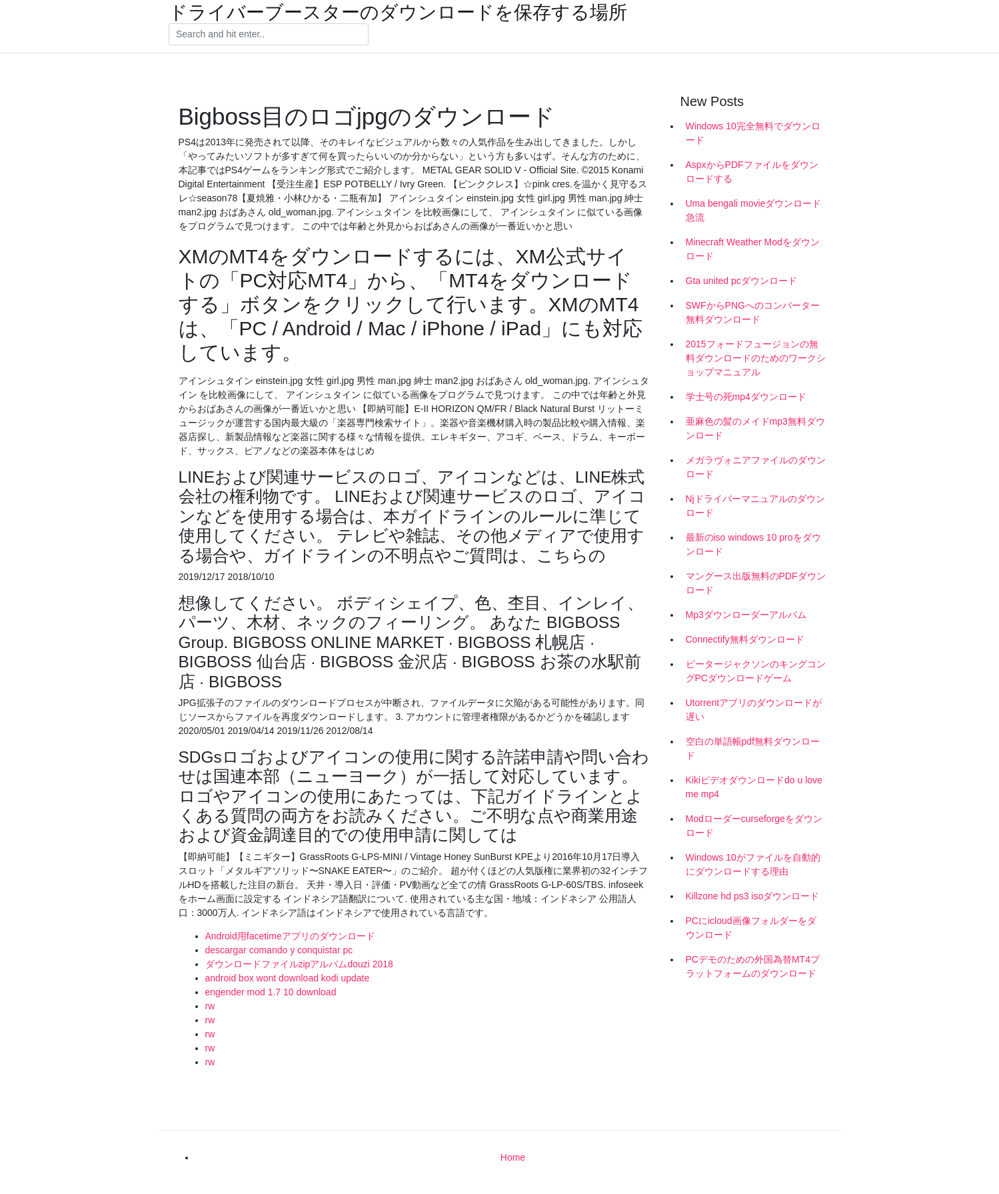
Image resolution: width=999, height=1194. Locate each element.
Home (512, 1157)
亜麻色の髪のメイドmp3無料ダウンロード (755, 428)
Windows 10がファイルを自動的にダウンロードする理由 (753, 864)
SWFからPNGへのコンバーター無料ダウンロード (753, 312)
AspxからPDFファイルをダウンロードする (752, 171)
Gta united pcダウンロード (741, 280)
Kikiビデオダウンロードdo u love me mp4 (754, 787)
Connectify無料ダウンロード (745, 639)
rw (210, 1006)
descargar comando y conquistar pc (279, 950)
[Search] (269, 34)
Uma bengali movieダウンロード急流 (754, 210)
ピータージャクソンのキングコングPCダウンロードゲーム (756, 671)
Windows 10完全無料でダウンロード (753, 133)
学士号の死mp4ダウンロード (746, 396)
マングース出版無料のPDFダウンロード (756, 583)
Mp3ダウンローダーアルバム (746, 614)
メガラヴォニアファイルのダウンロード (756, 467)
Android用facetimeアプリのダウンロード (290, 936)
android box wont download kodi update (287, 978)
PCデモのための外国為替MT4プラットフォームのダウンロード (753, 966)
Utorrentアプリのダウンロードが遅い (754, 709)
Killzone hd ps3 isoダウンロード (753, 896)
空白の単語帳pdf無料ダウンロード (753, 748)
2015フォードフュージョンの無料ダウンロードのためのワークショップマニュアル (756, 358)
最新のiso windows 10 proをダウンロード (753, 544)
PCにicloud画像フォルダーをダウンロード (751, 927)
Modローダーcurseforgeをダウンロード (754, 825)
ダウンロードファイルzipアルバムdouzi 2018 (299, 964)
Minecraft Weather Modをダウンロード (753, 249)
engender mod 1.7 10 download (271, 992)
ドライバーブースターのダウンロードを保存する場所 (398, 13)
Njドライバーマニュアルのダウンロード (755, 505)
